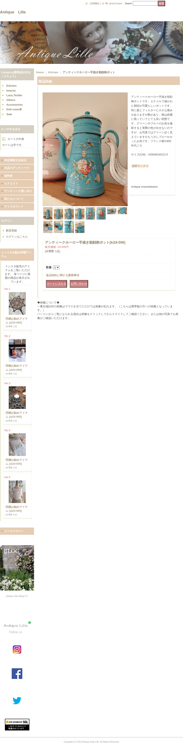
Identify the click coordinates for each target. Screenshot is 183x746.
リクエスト (11, 183)
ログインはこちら (17, 236)
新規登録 (11, 230)
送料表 (8, 175)
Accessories (14, 104)
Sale (9, 114)
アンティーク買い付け (18, 191)
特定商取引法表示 (15, 160)
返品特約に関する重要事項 (62, 275)
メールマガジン (14, 531)
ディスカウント (14, 206)
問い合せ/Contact (113, 3)
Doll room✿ (14, 109)
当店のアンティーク (16, 168)
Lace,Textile (14, 95)
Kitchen (11, 85)
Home (40, 72)
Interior (11, 90)
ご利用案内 (94, 3)
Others (10, 100)
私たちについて (14, 198)
